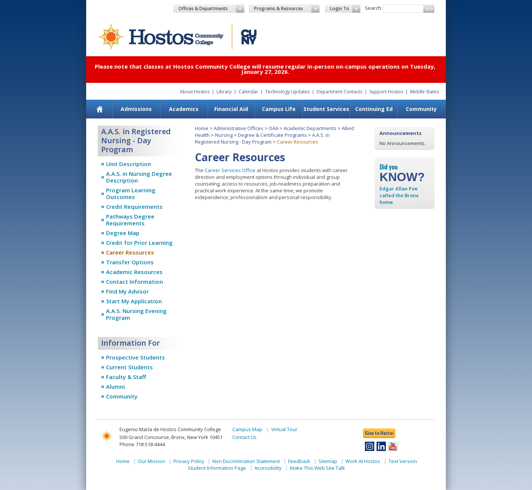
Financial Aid (231, 108)
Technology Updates (287, 91)
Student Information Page (217, 468)
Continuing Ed (374, 108)
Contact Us (244, 437)
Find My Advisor (127, 291)
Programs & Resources (287, 8)
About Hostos (194, 91)
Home (201, 128)
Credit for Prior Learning (139, 242)
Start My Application (134, 301)
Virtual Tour (284, 429)
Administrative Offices (238, 128)
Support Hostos (386, 91)
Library (224, 91)
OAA (273, 128)
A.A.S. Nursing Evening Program (136, 314)
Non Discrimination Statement (246, 461)
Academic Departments (310, 128)
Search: (373, 7)
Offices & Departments (211, 8)
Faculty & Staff (126, 376)
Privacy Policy (188, 461)
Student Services (326, 108)
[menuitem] (99, 109)
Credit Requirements (134, 206)
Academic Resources (134, 271)
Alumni (115, 386)
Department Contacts (339, 91)
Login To (345, 8)
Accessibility (268, 468)
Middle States (424, 91)
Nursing (224, 135)
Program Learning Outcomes (130, 193)
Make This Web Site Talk (317, 468)
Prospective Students (135, 357)
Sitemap (327, 461)
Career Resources (130, 252)
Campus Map (247, 429)
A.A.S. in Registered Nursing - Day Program (262, 138)
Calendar (248, 91)
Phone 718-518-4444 (142, 444)
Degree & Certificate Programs (272, 135)
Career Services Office (230, 170)
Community (421, 108)
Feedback (299, 461)
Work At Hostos (362, 461)
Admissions (136, 108)
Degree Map (122, 232)
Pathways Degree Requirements (130, 219)
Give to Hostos (379, 433)
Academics (184, 108)
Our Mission (151, 461)
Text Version (403, 461)
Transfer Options (130, 262)
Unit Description (128, 163)
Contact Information (134, 281)
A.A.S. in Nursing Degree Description (139, 177)
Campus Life (279, 108)
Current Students (129, 367)
